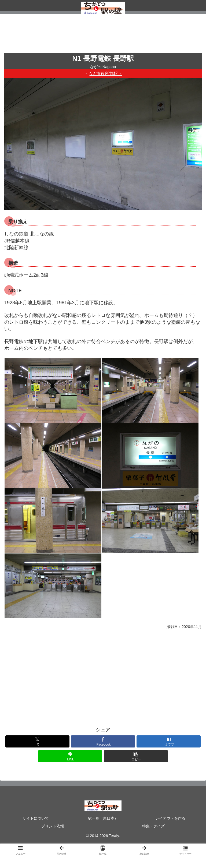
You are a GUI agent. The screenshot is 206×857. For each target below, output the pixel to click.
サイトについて (36, 818)
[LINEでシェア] (70, 756)
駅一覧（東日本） (103, 818)
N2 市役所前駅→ (106, 73)
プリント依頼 (52, 826)
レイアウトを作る (170, 818)
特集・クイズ (153, 826)
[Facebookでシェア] (103, 741)
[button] (136, 756)
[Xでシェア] (37, 741)
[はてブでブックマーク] (169, 741)
